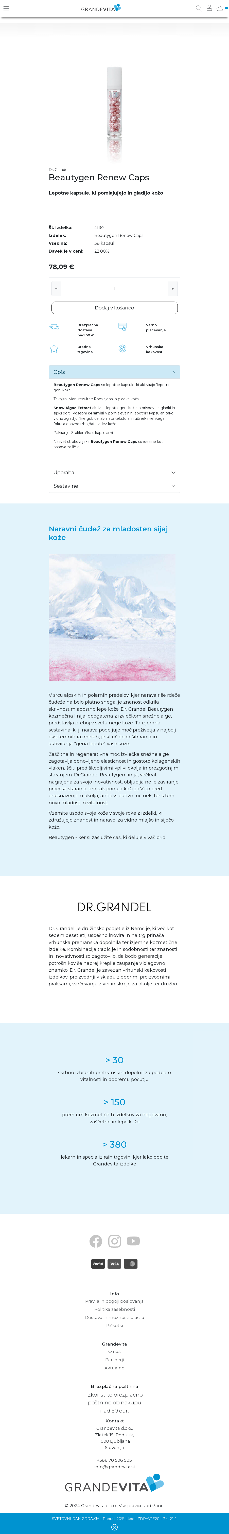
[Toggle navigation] (6, 8)
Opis (59, 372)
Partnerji (114, 1359)
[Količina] (114, 288)
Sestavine (66, 486)
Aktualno (114, 1367)
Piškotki (114, 1325)
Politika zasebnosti (114, 1309)
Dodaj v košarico (114, 308)
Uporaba (64, 472)
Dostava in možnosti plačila (114, 1317)
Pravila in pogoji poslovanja (114, 1301)
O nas (114, 1351)
